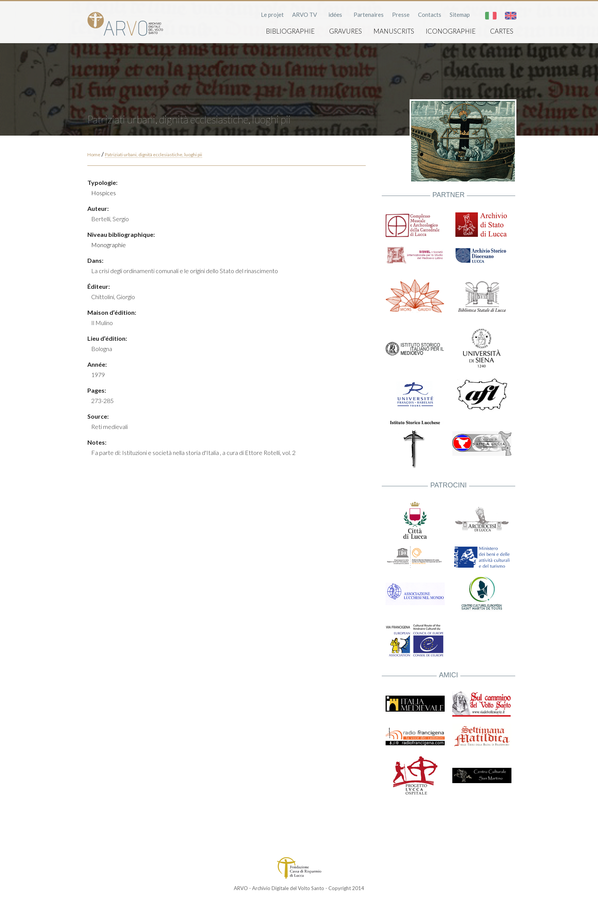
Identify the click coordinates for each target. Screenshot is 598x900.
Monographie (108, 244)
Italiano (491, 15)
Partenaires (369, 14)
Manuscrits (393, 31)
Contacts (429, 14)
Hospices (103, 192)
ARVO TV (304, 14)
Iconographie (451, 31)
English (510, 15)
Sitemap (460, 14)
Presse (401, 14)
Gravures (345, 31)
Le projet (272, 14)
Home (93, 154)
